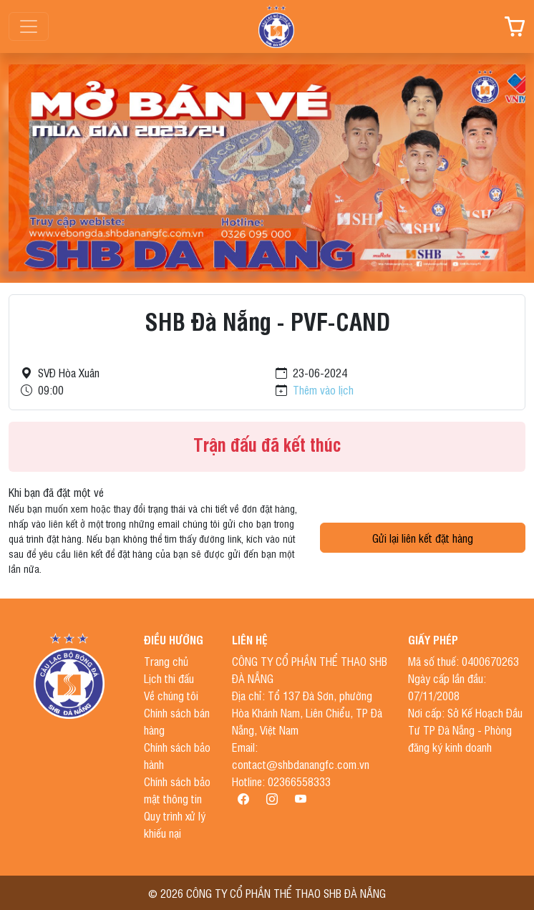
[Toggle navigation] (29, 26)
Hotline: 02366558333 (281, 781)
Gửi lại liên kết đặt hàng (422, 538)
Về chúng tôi (171, 695)
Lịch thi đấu (169, 678)
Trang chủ (166, 661)
